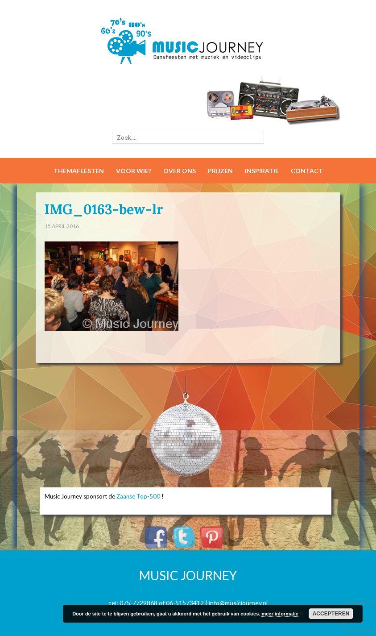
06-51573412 (185, 603)
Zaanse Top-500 (138, 496)
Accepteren (331, 614)
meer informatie (279, 613)
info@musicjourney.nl (238, 603)
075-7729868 (138, 603)
